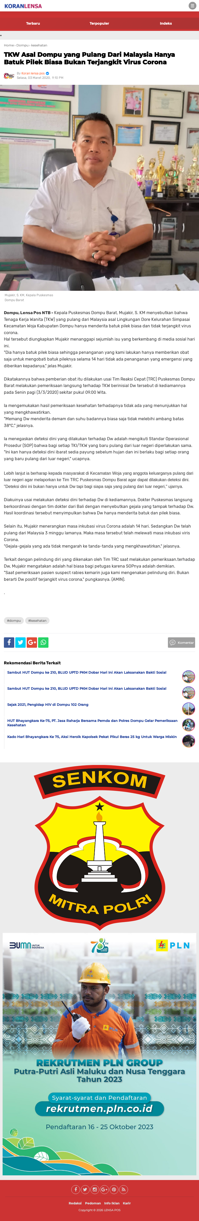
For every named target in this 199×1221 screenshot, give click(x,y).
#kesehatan (37, 621)
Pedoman (93, 1203)
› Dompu (22, 45)
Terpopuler (99, 23)
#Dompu (14, 621)
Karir (127, 1203)
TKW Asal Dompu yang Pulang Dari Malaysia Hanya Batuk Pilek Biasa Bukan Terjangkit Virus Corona (89, 58)
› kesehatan (38, 45)
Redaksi (75, 1203)
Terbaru (33, 23)
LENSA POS (112, 1210)
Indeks (166, 23)
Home (9, 45)
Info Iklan (111, 1203)
